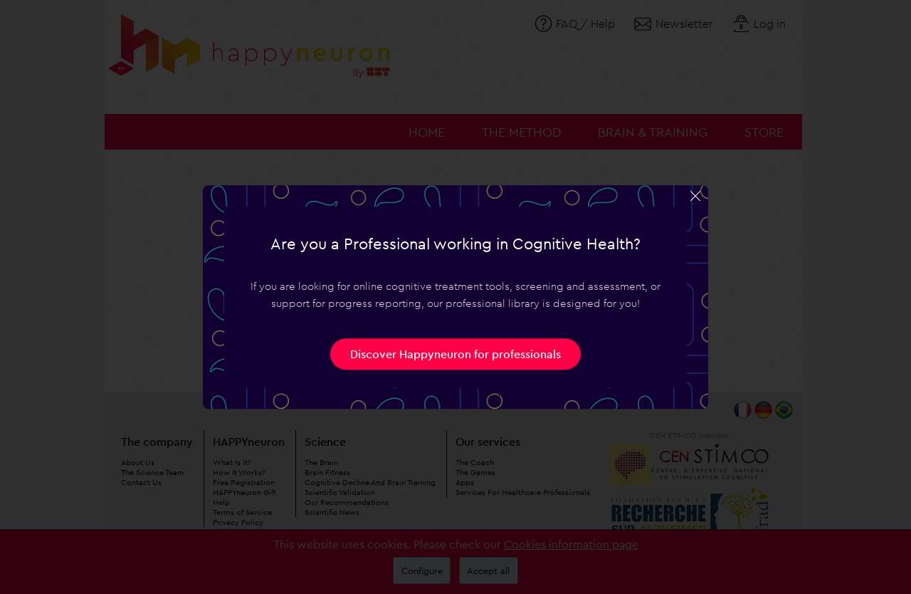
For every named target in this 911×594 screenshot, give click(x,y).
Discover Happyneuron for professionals (455, 354)
